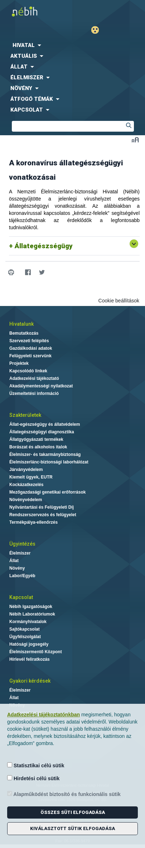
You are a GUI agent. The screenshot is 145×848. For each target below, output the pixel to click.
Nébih (36, 11)
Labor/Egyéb (22, 575)
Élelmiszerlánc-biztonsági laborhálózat (48, 462)
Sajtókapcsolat (24, 629)
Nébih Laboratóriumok (32, 614)
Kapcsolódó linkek (28, 370)
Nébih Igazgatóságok (30, 606)
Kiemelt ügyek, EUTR (31, 477)
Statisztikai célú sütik (35, 765)
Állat (14, 560)
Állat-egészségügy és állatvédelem (44, 424)
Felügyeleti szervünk (30, 355)
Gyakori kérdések (29, 681)
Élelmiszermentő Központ (35, 651)
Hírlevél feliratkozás (29, 659)
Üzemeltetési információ (34, 393)
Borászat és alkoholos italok (38, 446)
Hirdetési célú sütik (33, 778)
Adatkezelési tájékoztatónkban (43, 714)
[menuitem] (72, 45)
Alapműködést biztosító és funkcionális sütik (64, 794)
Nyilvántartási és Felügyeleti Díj (41, 507)
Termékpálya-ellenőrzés (33, 522)
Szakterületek (25, 415)
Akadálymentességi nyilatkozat (41, 385)
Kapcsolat (21, 597)
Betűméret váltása (135, 139)
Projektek (19, 363)
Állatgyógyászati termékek (36, 439)
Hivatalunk (21, 324)
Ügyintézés (22, 544)
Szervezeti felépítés (29, 340)
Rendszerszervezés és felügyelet (42, 514)
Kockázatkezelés (26, 484)
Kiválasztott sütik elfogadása (72, 828)
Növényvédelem (25, 499)
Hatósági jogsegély (28, 644)
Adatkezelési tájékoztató (34, 378)
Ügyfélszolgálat (25, 636)
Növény (17, 568)
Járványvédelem (26, 469)
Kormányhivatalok (28, 621)
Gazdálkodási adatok (30, 348)
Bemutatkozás (23, 333)
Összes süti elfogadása (72, 812)
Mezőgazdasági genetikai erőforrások (47, 492)
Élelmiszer (19, 553)
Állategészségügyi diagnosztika (41, 431)
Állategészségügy (44, 246)
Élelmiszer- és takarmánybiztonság (45, 454)
